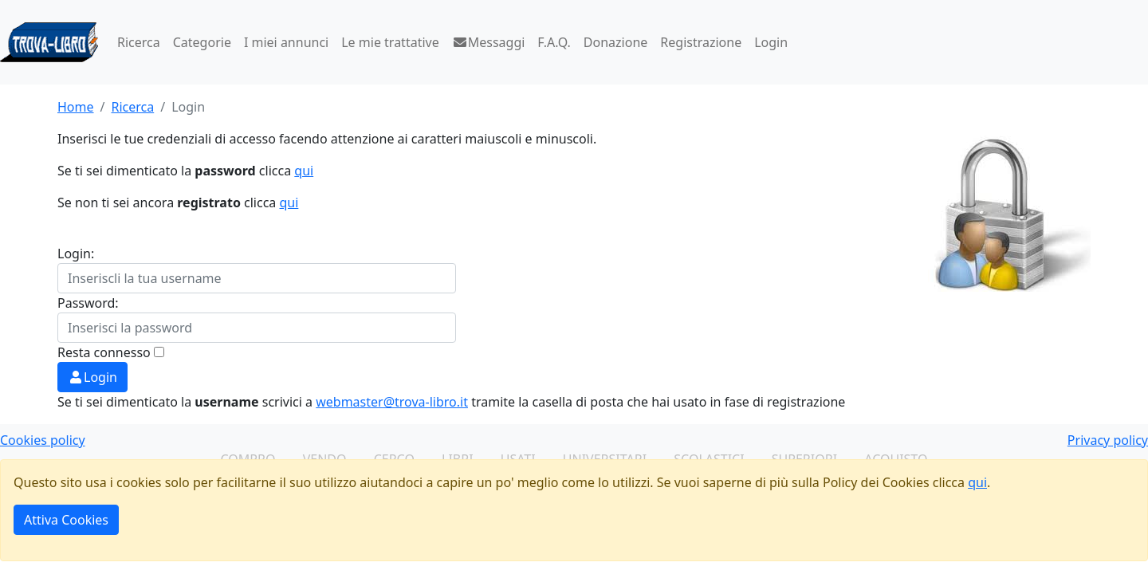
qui (303, 170)
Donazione (615, 42)
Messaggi (488, 42)
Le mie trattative (389, 42)
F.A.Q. (554, 42)
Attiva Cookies (66, 520)
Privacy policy (1107, 440)
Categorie (202, 42)
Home (75, 107)
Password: (88, 303)
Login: (75, 253)
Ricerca (138, 42)
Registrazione (700, 42)
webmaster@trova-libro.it (392, 402)
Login (771, 42)
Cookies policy (42, 440)
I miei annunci (286, 42)
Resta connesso (104, 352)
